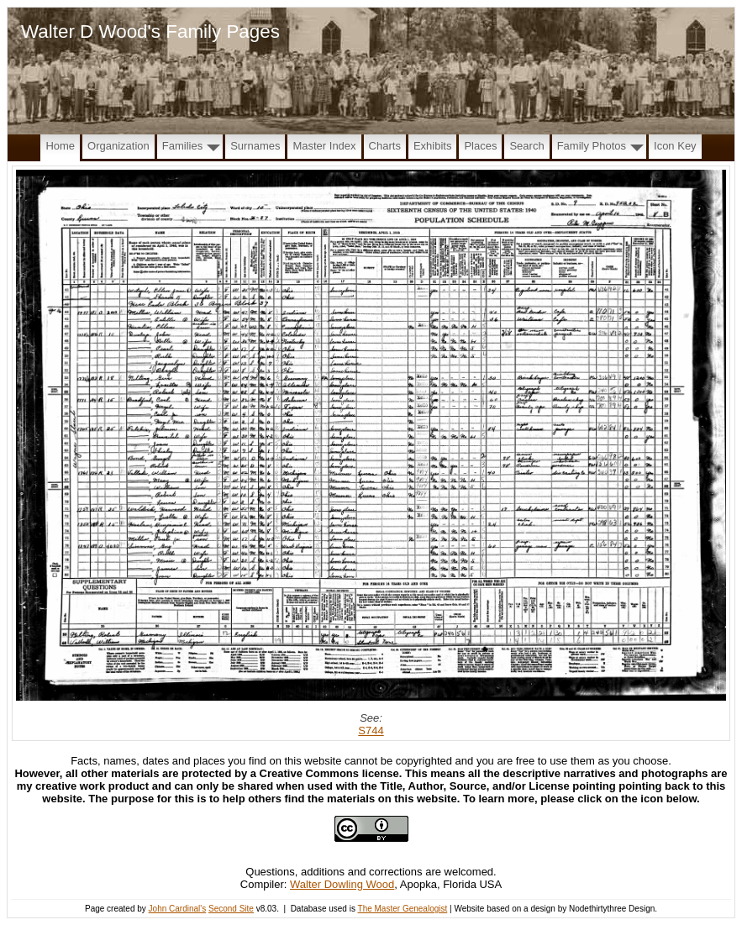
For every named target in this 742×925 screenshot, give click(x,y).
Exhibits (432, 145)
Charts (385, 145)
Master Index (323, 145)
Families (182, 145)
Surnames (255, 145)
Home (60, 145)
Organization (118, 145)
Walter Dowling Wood (342, 884)
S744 (370, 730)
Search (526, 145)
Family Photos (591, 145)
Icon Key (675, 145)
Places (480, 145)
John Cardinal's (178, 908)
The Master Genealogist (403, 908)
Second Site (231, 908)
